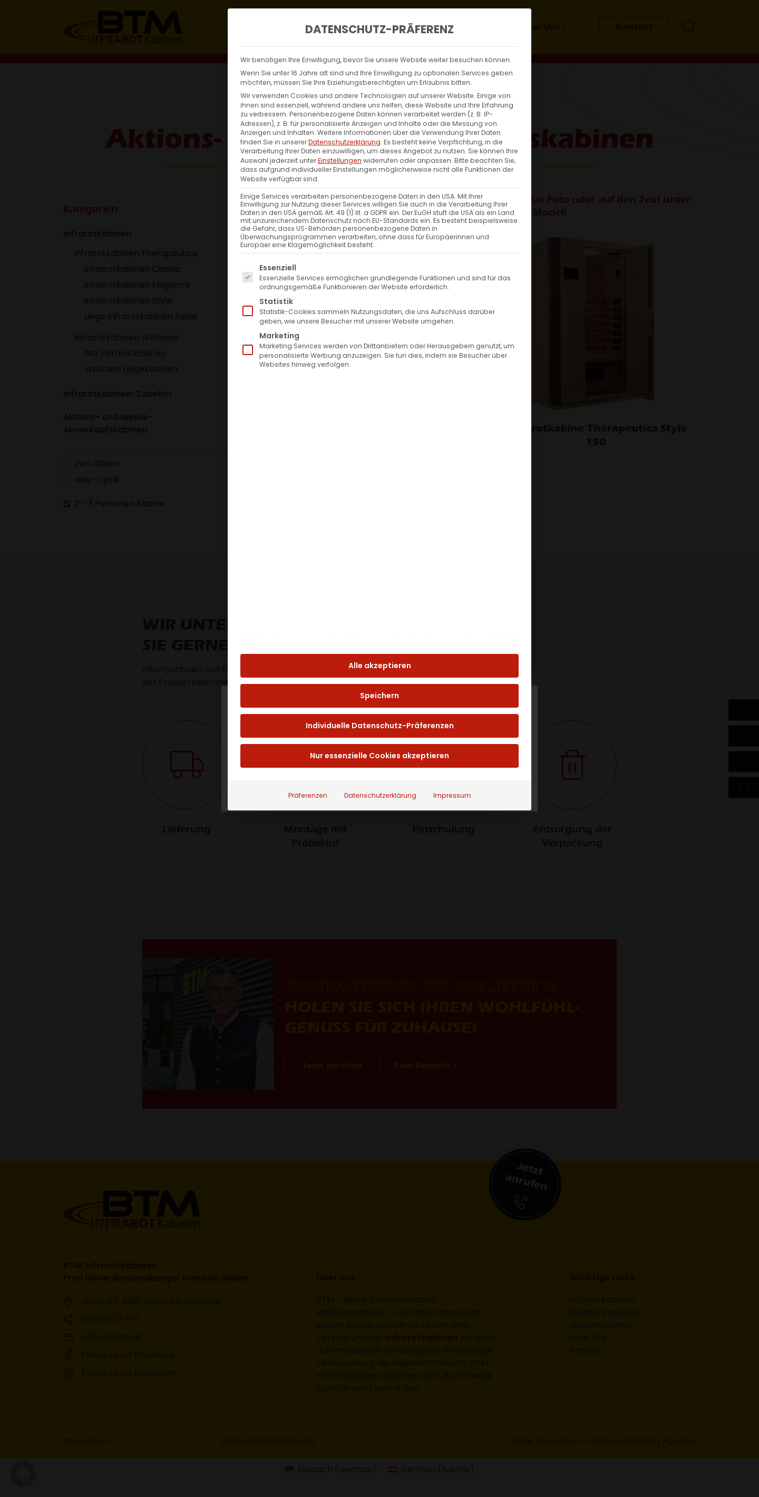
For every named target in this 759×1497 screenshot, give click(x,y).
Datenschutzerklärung (344, 122)
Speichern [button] (379, 676)
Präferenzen (307, 775)
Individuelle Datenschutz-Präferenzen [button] (380, 706)
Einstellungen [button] (340, 140)
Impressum (452, 775)
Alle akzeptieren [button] (379, 646)
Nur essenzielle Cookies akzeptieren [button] (379, 736)
